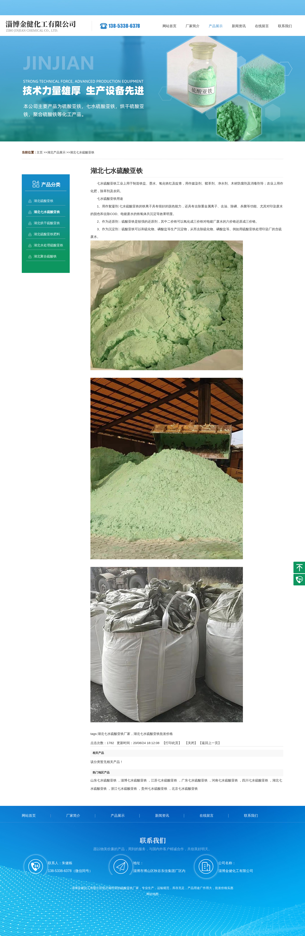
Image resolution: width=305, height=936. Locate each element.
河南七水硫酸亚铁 (225, 780)
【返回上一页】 (209, 743)
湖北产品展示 (56, 152)
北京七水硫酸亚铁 (185, 788)
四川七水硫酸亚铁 (255, 780)
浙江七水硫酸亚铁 (124, 788)
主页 (40, 152)
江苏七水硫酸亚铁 (164, 780)
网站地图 (152, 894)
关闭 (191, 743)
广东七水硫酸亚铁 (194, 780)
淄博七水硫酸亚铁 (134, 780)
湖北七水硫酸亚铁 (82, 152)
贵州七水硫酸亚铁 (154, 788)
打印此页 (171, 743)
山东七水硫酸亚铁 (103, 780)
